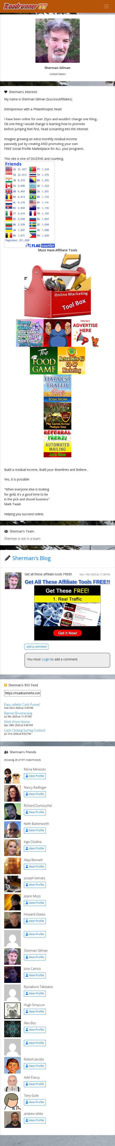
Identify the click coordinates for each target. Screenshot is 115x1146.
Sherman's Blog (31, 558)
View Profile (35, 776)
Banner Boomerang (18, 713)
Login (46, 659)
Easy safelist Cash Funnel (22, 704)
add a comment (36, 646)
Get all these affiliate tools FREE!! (48, 574)
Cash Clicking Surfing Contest (24, 730)
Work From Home (17, 722)
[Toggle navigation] (106, 6)
